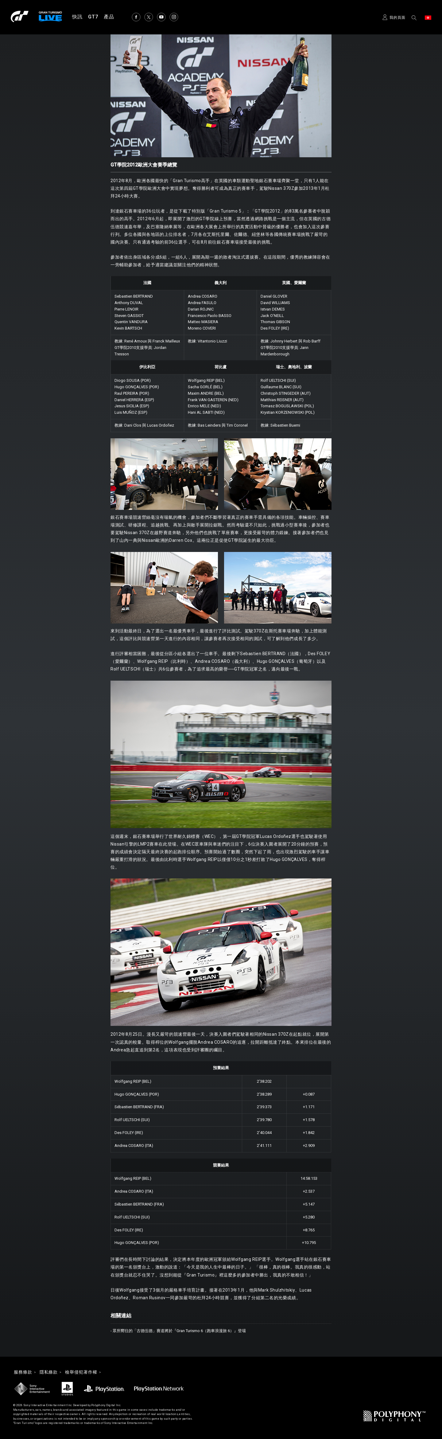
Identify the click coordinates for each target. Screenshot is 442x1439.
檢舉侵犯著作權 (81, 1372)
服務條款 (23, 1372)
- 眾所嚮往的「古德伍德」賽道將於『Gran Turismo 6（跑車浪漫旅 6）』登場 (178, 1330)
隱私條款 (49, 1372)
